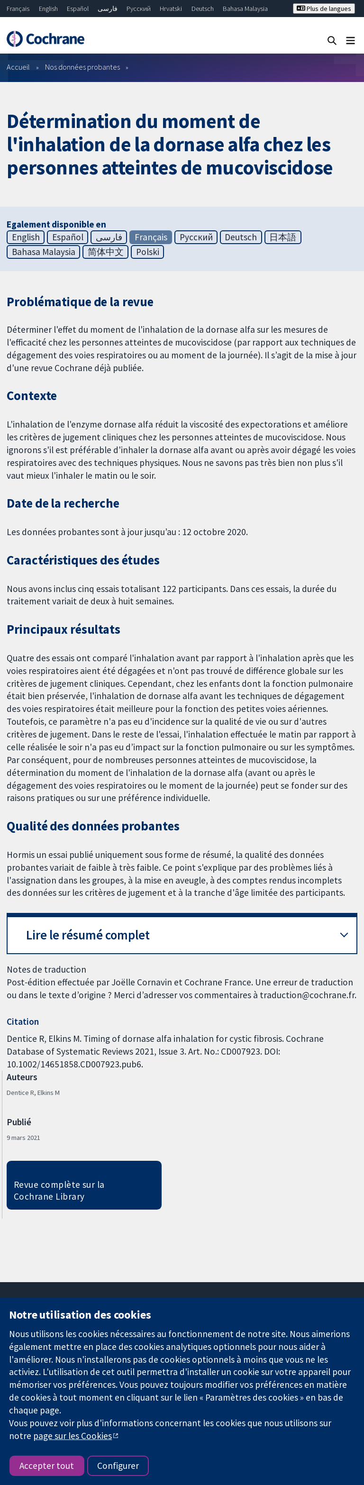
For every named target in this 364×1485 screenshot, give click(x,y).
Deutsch (202, 8)
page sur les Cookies (72, 1435)
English (48, 8)
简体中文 (106, 251)
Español (78, 8)
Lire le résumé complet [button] (88, 935)
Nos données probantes (82, 67)
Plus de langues (324, 8)
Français (18, 8)
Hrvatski (171, 8)
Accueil (18, 67)
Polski (147, 251)
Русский (139, 8)
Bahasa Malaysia (245, 8)
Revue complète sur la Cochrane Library (59, 1190)
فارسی (108, 8)
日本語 (282, 237)
